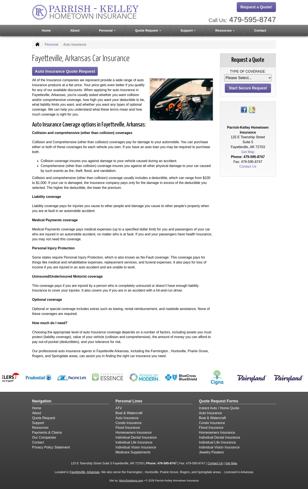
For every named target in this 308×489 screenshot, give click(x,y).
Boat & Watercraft (129, 413)
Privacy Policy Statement (51, 447)
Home (46, 30)
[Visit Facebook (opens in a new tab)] (243, 109)
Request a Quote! (256, 7)
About (74, 30)
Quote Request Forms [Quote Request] (218, 401)
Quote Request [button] (148, 30)
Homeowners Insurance (134, 432)
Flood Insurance (128, 427)
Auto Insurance (127, 418)
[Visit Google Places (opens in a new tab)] (252, 109)
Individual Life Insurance (134, 442)
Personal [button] (107, 30)
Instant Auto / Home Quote (219, 408)
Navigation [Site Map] (41, 401)
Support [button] (188, 30)
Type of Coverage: (248, 71)
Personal (51, 44)
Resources (40, 427)
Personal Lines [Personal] (129, 401)
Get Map (247, 152)
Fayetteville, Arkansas (85, 472)
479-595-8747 (252, 19)
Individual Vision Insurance (136, 447)
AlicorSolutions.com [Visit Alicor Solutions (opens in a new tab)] (131, 480)
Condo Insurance (129, 423)
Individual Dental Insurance (136, 437)
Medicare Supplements (133, 452)
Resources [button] (225, 30)
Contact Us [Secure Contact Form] (247, 166)
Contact (260, 30)
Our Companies (44, 437)
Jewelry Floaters (211, 452)
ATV (119, 408)
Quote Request (43, 418)
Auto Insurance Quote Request (65, 71)
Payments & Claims (47, 432)
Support (38, 423)
